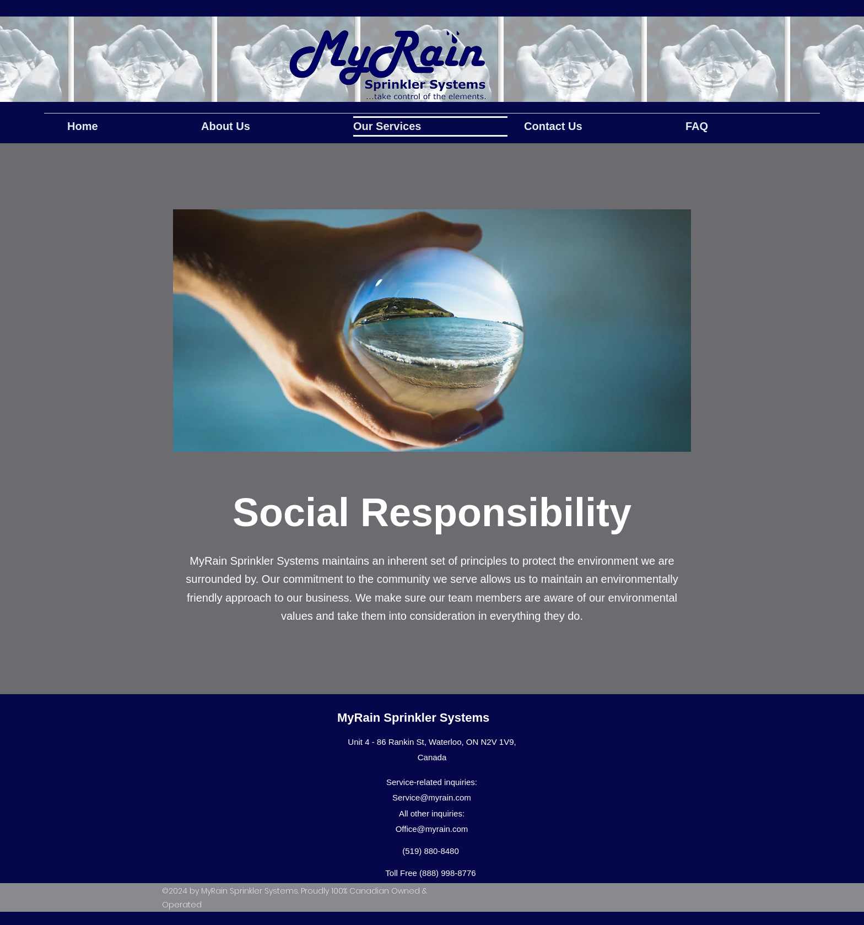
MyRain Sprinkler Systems (413, 717)
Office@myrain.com (432, 829)
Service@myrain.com (431, 797)
